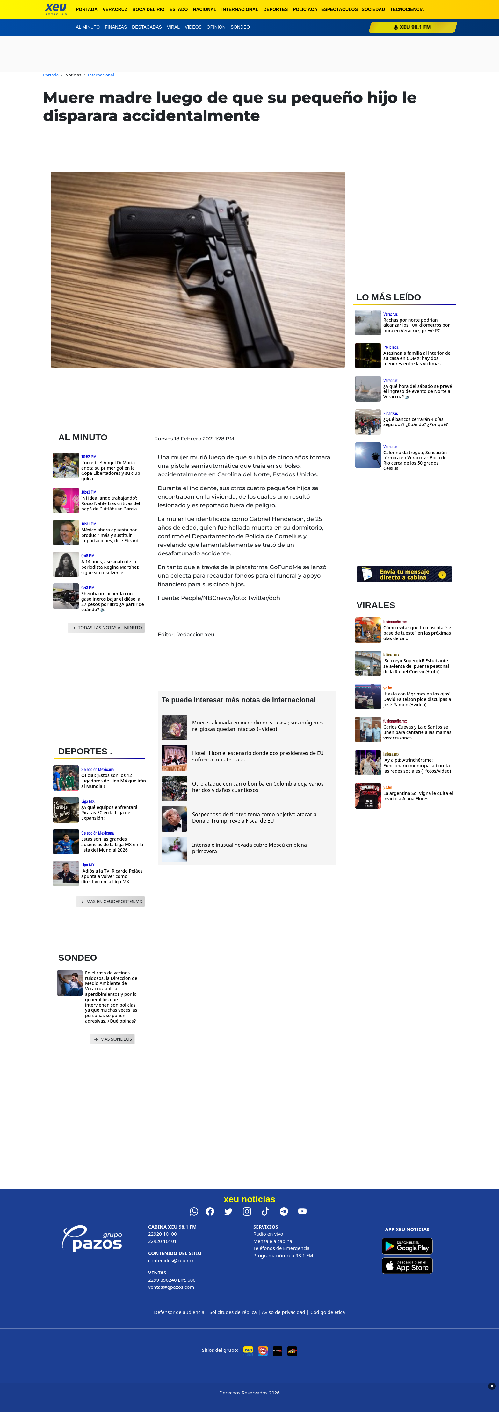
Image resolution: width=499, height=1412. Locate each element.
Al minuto (88, 27)
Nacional (204, 9)
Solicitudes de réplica (233, 1312)
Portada (87, 9)
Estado (179, 9)
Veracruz (115, 9)
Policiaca (305, 9)
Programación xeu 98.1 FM (283, 1255)
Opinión (216, 27)
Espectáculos (339, 9)
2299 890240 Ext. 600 (172, 1280)
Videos (193, 27)
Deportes (276, 9)
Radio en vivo (268, 1233)
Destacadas (147, 27)
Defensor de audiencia (179, 1312)
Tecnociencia (407, 9)
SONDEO (77, 958)
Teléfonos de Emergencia (281, 1248)
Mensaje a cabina (272, 1241)
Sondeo (240, 27)
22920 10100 (162, 1233)
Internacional (239, 9)
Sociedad (373, 9)
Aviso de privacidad (283, 1312)
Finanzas (116, 27)
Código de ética (327, 1312)
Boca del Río (148, 9)
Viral (173, 27)
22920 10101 (162, 1241)
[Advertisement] (102, 688)
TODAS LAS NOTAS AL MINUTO (106, 627)
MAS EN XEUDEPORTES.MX (110, 901)
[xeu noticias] (55, 9)
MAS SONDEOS (112, 1039)
